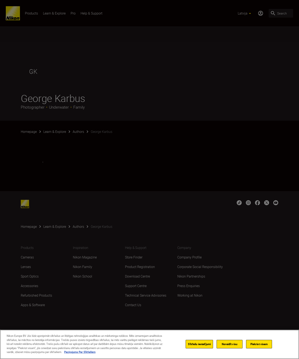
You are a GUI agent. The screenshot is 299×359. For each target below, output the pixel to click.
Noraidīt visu (229, 344)
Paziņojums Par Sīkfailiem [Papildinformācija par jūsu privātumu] (80, 352)
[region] (149, 344)
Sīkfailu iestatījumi (199, 344)
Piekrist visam (259, 344)
